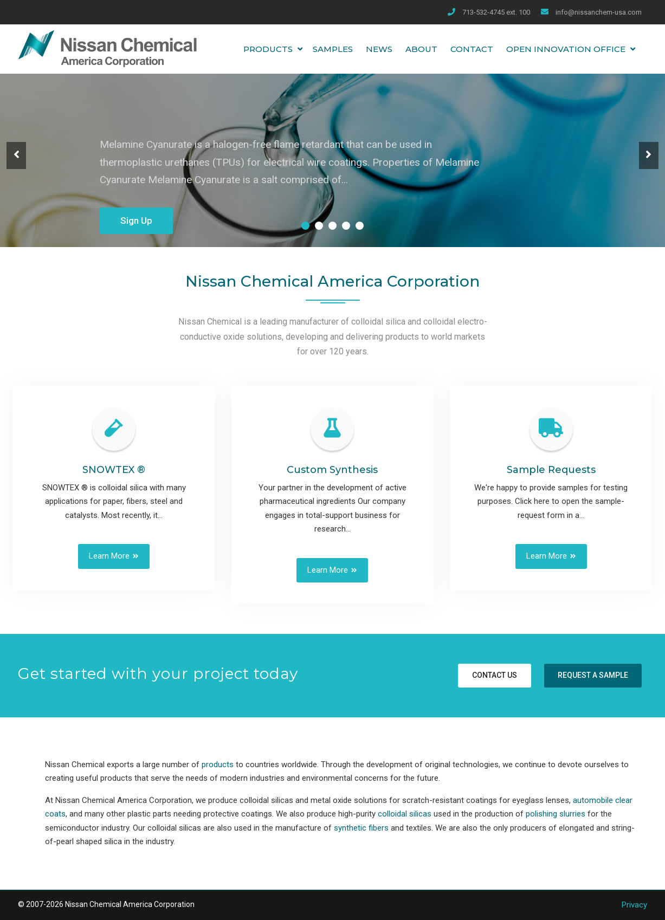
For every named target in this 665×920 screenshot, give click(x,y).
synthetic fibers (361, 828)
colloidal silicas (404, 814)
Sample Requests (551, 470)
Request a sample (593, 675)
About (421, 49)
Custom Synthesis (332, 470)
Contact (471, 49)
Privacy (634, 905)
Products (268, 49)
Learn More (109, 556)
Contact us (494, 675)
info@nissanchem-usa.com (599, 12)
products (218, 764)
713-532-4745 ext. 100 (496, 12)
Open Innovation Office (565, 49)
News (379, 49)
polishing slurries (555, 814)
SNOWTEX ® (113, 470)
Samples (333, 49)
